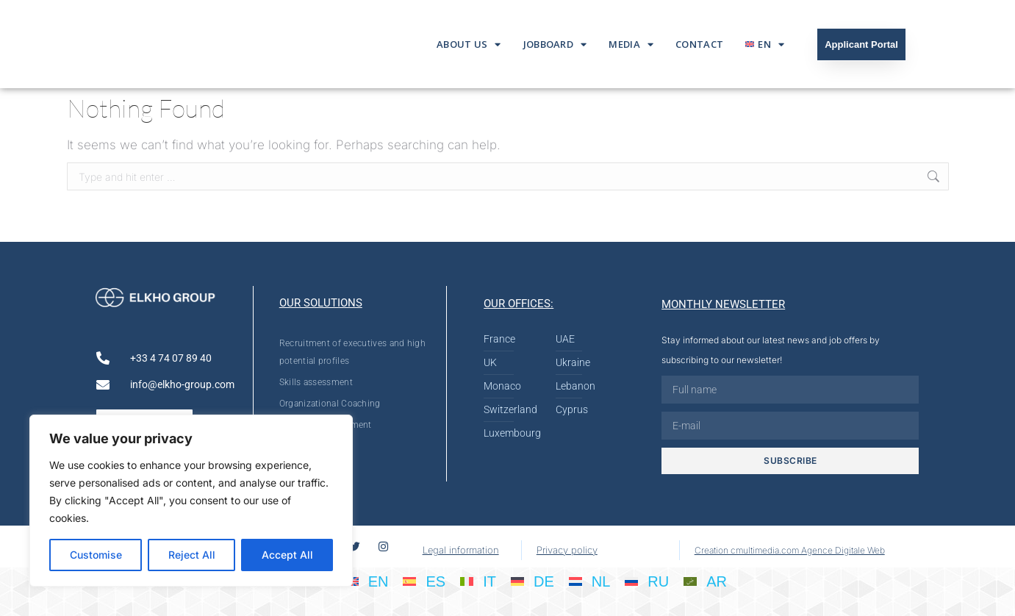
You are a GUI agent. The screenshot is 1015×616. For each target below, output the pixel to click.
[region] (191, 501)
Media (631, 44)
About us (469, 44)
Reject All (191, 554)
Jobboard (555, 44)
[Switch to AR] (705, 580)
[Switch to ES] (424, 580)
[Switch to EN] (367, 580)
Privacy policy (567, 550)
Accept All (287, 554)
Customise (96, 554)
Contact (699, 44)
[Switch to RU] (646, 580)
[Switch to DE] (532, 580)
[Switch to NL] (590, 580)
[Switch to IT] (478, 580)
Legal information (461, 550)
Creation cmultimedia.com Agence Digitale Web (790, 550)
